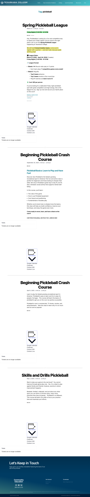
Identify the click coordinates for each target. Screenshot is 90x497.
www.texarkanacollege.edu (75, 495)
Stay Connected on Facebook (49, 2)
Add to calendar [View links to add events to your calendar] (32, 119)
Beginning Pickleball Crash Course (45, 157)
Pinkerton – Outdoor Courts (32, 94)
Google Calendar (32, 127)
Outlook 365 (30, 131)
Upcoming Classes (69, 2)
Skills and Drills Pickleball (45, 375)
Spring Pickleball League (45, 25)
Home (39, 2)
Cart (85, 2)
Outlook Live (31, 132)
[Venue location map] (54, 102)
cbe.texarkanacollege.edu (65, 495)
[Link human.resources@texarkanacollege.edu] (28, 492)
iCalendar (30, 129)
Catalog (60, 2)
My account (78, 2)
